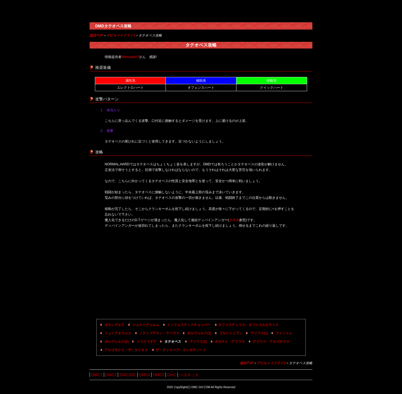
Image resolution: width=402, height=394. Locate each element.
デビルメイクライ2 (120, 35)
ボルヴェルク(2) (116, 342)
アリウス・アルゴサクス (271, 342)
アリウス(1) (259, 333)
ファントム (284, 333)
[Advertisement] (201, 274)
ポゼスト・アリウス (230, 342)
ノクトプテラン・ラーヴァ (159, 333)
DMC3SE (127, 375)
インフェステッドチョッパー (188, 325)
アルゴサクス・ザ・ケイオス (126, 350)
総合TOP (96, 35)
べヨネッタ (189, 375)
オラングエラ (114, 325)
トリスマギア (147, 342)
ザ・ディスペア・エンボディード (181, 350)
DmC (171, 375)
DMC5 (158, 375)
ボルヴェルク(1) (199, 333)
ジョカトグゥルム (145, 325)
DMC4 (144, 375)
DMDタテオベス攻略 (113, 26)
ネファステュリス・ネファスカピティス (248, 325)
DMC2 (111, 375)
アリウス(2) (198, 342)
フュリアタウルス (117, 333)
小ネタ (234, 220)
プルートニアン (231, 333)
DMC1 (96, 375)
